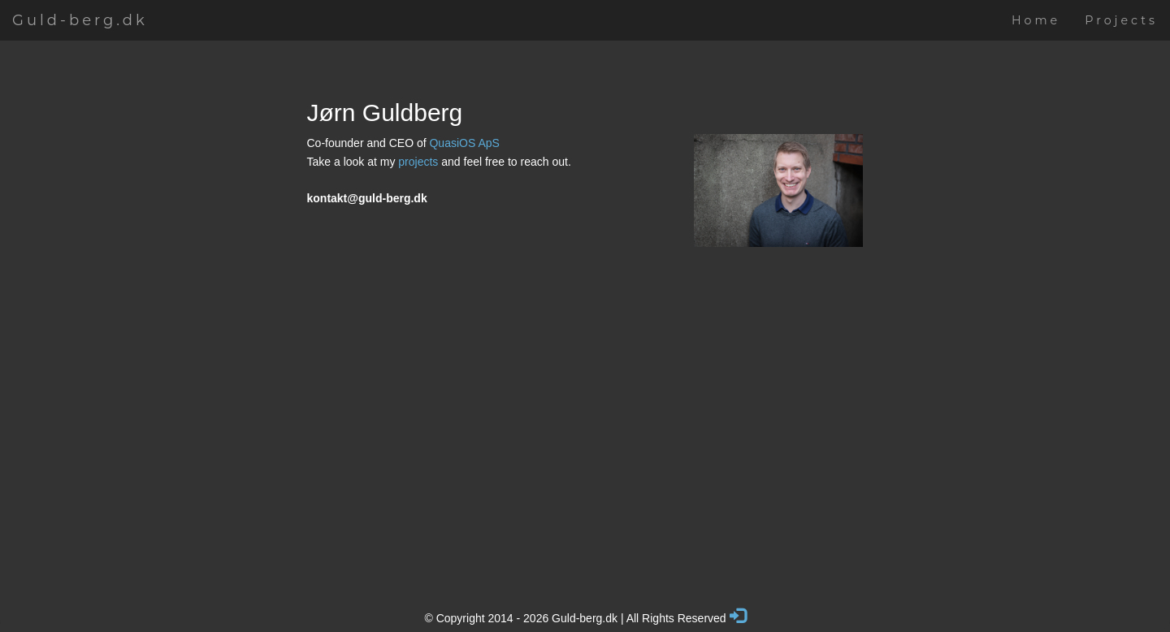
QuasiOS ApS (464, 142)
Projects (1121, 20)
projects (418, 161)
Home (1036, 20)
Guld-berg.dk (80, 20)
